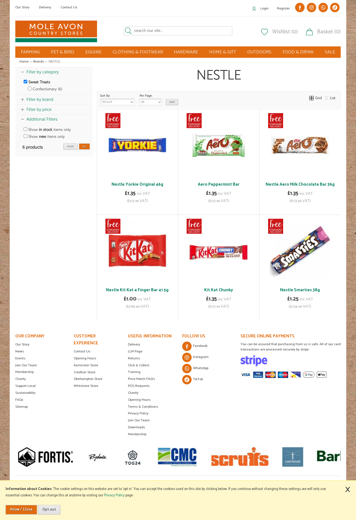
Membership (24, 372)
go (84, 146)
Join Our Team (26, 365)
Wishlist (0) (285, 32)
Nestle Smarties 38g (300, 290)
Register (283, 8)
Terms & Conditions (143, 407)
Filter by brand (39, 99)
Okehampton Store (88, 379)
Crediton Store (84, 372)
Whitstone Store (86, 386)
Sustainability (25, 393)
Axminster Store (86, 365)
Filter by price (38, 109)
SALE (330, 52)
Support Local (25, 386)
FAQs (19, 400)
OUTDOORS (259, 52)
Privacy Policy (138, 413)
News (19, 351)
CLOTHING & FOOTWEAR (138, 52)
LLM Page (135, 351)
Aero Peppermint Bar (218, 184)
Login (264, 8)
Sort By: (117, 99)
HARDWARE (186, 52)
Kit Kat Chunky (218, 290)
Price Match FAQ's (141, 379)
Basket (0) (329, 32)
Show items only (47, 129)
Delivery (45, 7)
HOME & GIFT (222, 52)
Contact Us (69, 7)
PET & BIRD (62, 52)
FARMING (30, 52)
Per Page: (151, 99)
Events (20, 358)
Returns (134, 358)
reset (70, 146)
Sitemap (21, 407)
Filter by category (42, 71)
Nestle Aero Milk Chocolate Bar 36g (300, 184)
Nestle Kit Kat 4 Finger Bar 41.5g (137, 290)
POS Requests (139, 386)
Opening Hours (85, 358)
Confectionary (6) (45, 89)
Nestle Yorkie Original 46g (137, 184)
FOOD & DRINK (298, 52)
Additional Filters (42, 119)
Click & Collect (138, 365)
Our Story (22, 7)
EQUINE (93, 52)
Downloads (136, 427)
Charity (20, 379)
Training (134, 372)
